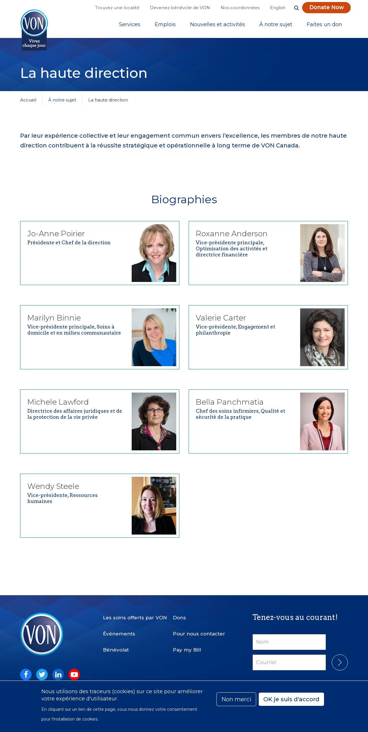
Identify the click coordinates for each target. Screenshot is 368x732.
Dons (179, 615)
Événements (119, 631)
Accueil (28, 102)
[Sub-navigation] (129, 25)
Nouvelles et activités (217, 25)
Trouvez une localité (117, 7)
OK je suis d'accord (291, 699)
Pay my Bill (187, 647)
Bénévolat (116, 647)
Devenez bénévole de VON (180, 7)
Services (129, 25)
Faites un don (324, 25)
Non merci (236, 699)
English (277, 7)
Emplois (165, 25)
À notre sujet (275, 25)
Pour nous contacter (199, 631)
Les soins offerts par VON (135, 615)
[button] (296, 8)
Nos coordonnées (240, 7)
